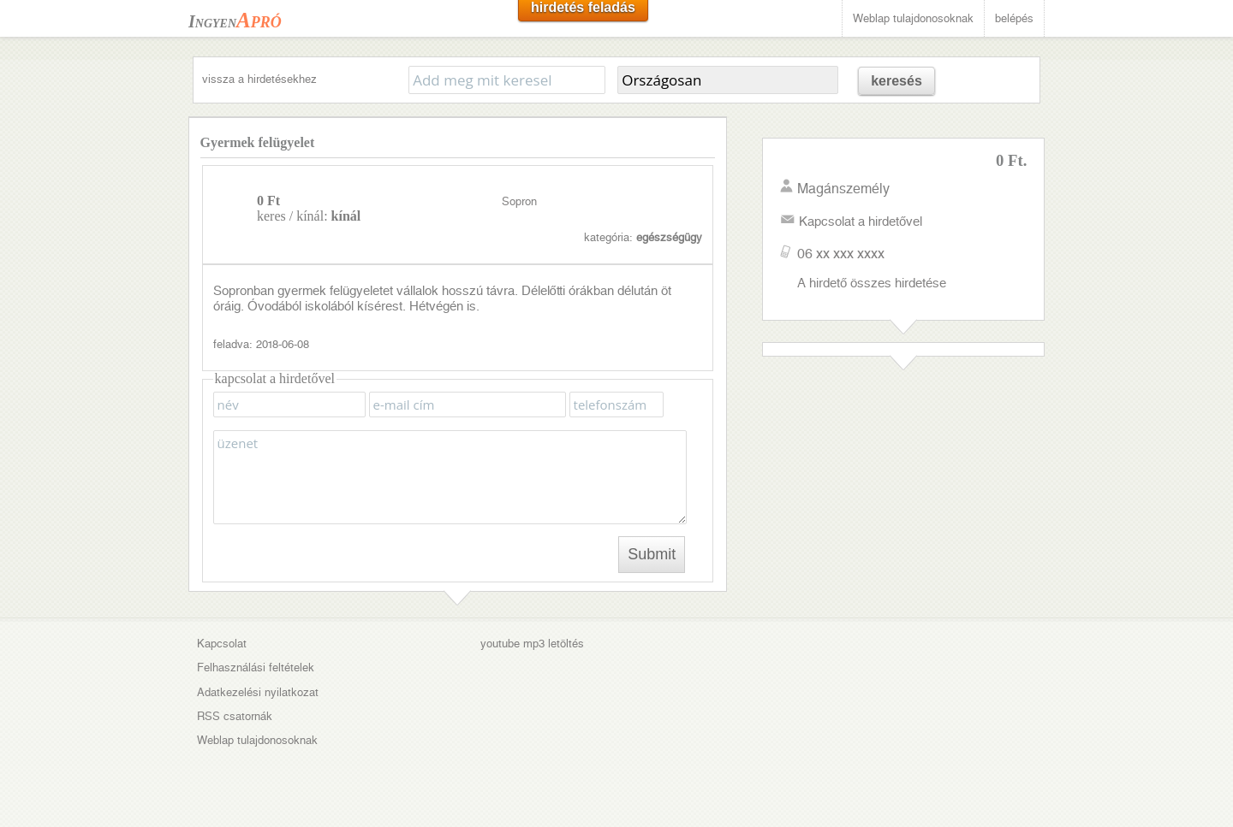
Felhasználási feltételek (255, 667)
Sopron (519, 201)
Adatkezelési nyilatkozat (258, 692)
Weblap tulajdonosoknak (913, 18)
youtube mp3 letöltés (532, 643)
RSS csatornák (234, 716)
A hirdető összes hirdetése (871, 283)
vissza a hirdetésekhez (259, 79)
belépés (1014, 18)
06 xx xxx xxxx (841, 253)
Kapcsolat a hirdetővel (860, 221)
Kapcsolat (222, 643)
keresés (896, 81)
